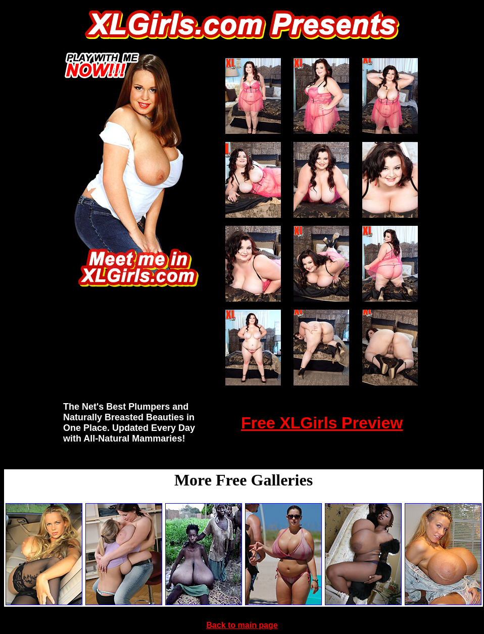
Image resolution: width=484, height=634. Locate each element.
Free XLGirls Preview (322, 423)
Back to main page (241, 625)
